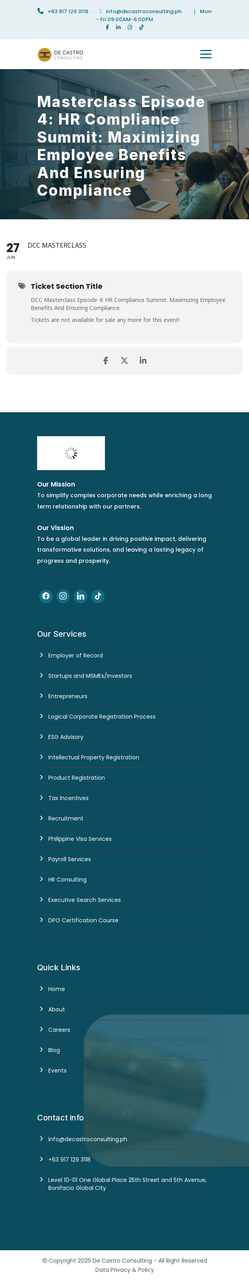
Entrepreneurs (67, 696)
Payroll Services (69, 859)
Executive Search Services (84, 900)
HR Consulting (67, 880)
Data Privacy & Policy (124, 1270)
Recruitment (65, 818)
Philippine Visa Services (80, 839)
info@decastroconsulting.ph (144, 11)
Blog (54, 1050)
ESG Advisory (65, 737)
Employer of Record (75, 655)
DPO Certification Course (83, 920)
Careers (59, 1030)
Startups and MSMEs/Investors (90, 676)
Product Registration (76, 778)
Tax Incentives (68, 798)
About (56, 1009)
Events (57, 1070)
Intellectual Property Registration (93, 757)
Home (56, 989)
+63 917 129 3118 (69, 1160)
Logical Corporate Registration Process (102, 717)
